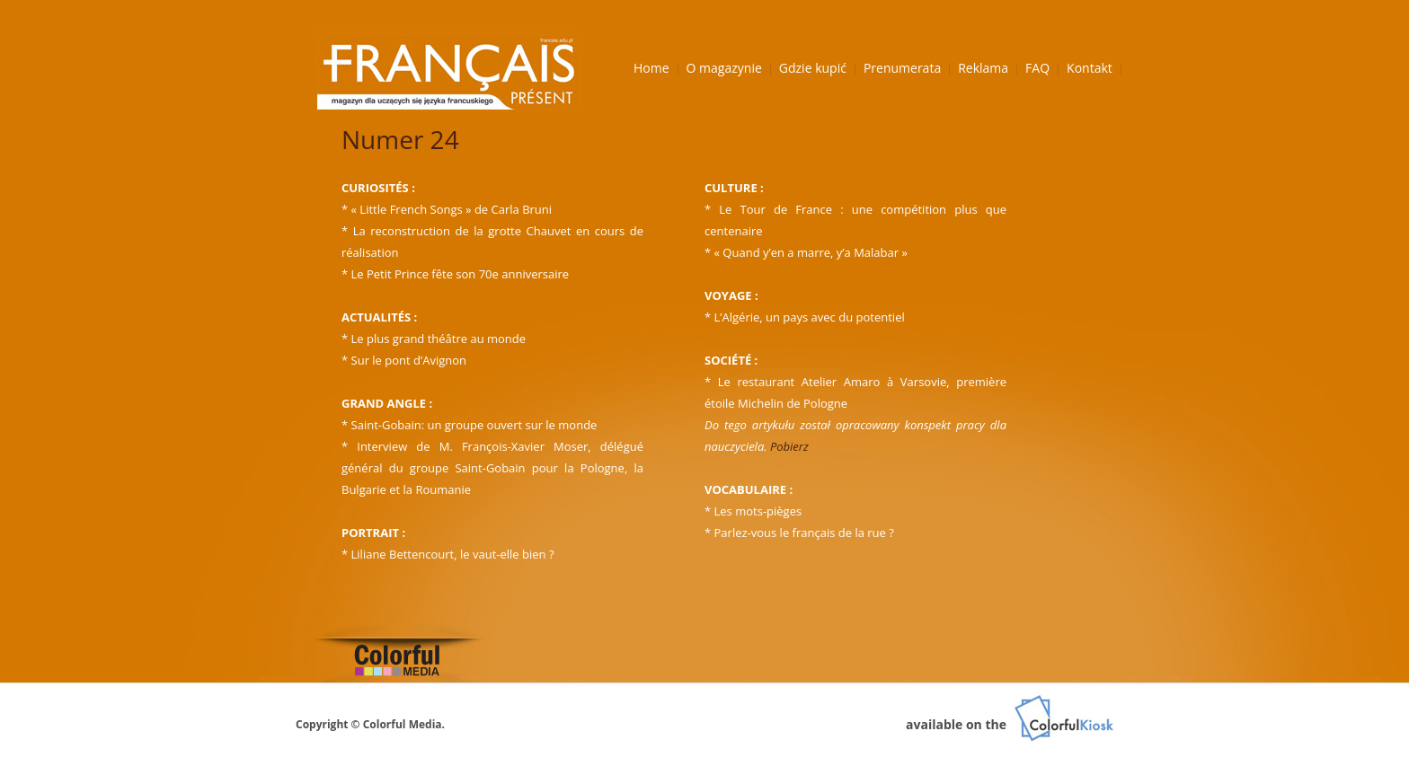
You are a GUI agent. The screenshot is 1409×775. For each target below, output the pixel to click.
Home (651, 67)
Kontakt (1089, 67)
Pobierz (789, 446)
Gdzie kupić (812, 67)
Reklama (983, 67)
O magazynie (724, 67)
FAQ (1037, 67)
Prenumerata (902, 67)
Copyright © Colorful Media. (370, 724)
